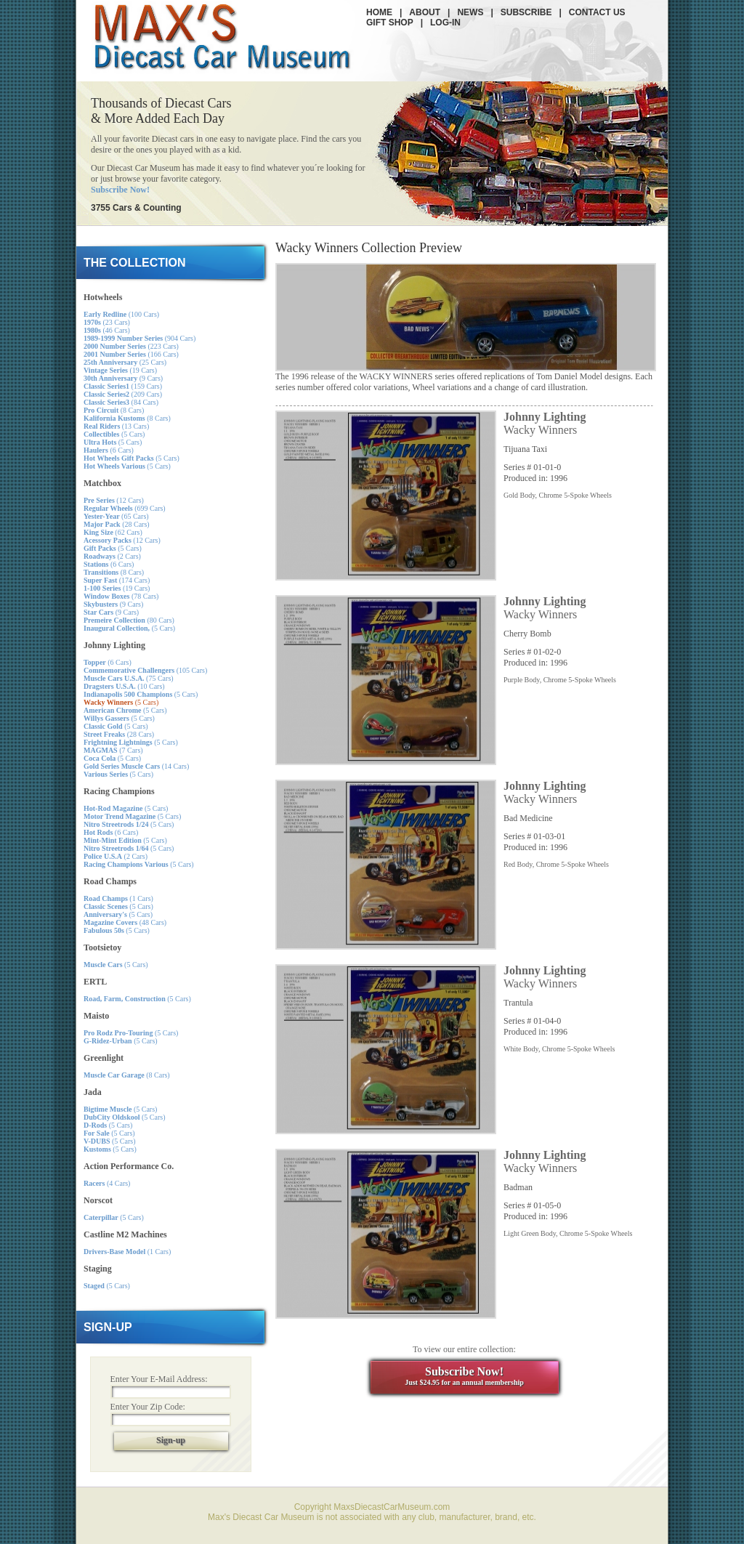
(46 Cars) (107, 330)
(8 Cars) (114, 410)
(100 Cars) (121, 314)
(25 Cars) (125, 362)
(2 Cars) (112, 556)
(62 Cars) (113, 532)
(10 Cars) (124, 686)
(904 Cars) (139, 338)
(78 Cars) (121, 596)
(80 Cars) (129, 620)
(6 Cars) (109, 450)
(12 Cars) (114, 500)
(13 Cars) (116, 426)
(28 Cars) (117, 524)
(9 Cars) (123, 378)
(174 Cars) (117, 580)
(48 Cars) (125, 922)
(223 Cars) (131, 346)
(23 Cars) (107, 322)
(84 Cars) (121, 402)
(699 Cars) (125, 508)
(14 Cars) (136, 766)
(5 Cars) (114, 434)
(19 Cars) (120, 370)
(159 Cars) (123, 386)
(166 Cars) (131, 354)
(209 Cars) (123, 394)
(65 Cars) (116, 516)
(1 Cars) (118, 898)
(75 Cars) (129, 678)
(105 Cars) (145, 670)
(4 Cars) (107, 1183)
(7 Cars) (113, 750)
